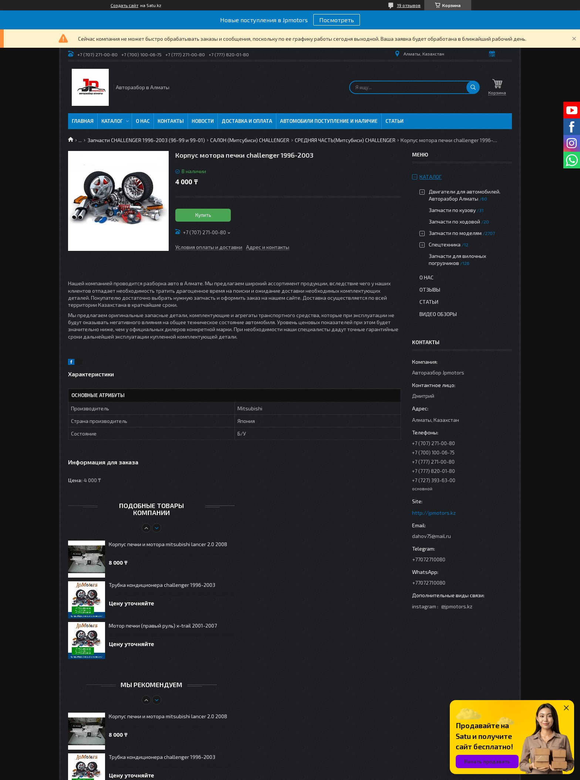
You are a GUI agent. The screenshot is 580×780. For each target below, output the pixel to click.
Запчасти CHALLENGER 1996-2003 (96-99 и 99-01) (146, 140)
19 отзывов (409, 5)
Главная (83, 121)
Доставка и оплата (247, 121)
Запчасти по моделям (455, 233)
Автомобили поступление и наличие (329, 121)
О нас (143, 121)
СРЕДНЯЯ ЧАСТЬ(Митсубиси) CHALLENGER (345, 140)
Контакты (171, 121)
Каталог (112, 121)
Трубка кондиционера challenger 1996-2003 (162, 585)
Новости (203, 121)
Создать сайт (124, 5)
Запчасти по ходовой (454, 221)
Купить (203, 215)
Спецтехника (445, 244)
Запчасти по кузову (452, 210)
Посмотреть (336, 19)
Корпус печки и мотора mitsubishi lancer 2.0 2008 (168, 544)
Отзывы (429, 289)
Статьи (394, 121)
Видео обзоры (438, 314)
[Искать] (473, 87)
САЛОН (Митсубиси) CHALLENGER (249, 140)
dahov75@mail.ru (431, 536)
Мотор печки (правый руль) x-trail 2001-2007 (163, 625)
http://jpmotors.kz (434, 513)
